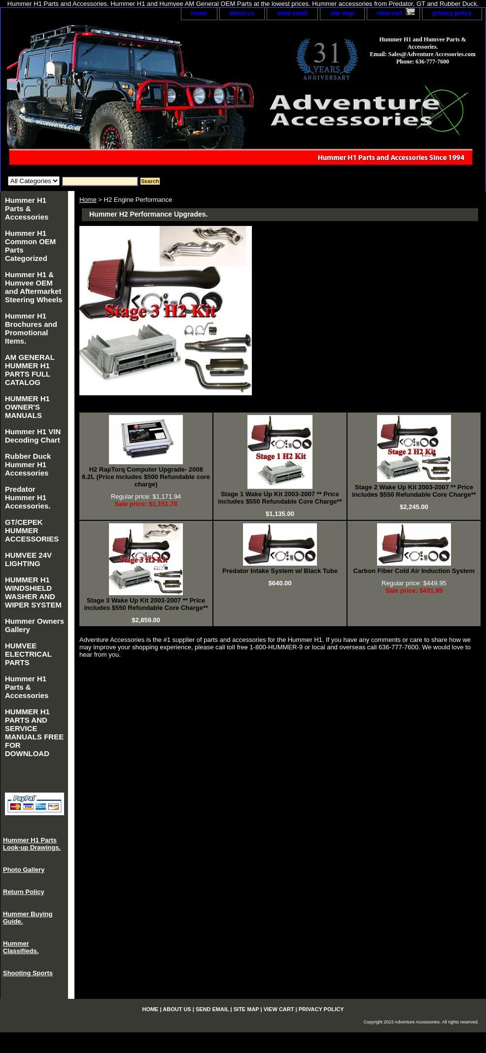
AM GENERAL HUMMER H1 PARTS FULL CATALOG (30, 369)
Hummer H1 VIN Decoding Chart (33, 435)
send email (292, 13)
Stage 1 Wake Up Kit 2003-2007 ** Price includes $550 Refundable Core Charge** (280, 497)
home (199, 13)
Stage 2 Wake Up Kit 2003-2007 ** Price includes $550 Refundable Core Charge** (414, 490)
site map (342, 13)
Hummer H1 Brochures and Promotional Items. (31, 328)
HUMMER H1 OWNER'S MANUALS (27, 406)
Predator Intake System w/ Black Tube (280, 570)
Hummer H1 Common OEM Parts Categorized (30, 245)
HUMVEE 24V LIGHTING (28, 559)
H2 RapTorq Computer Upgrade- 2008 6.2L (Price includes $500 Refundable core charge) (146, 477)
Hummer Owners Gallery (34, 625)
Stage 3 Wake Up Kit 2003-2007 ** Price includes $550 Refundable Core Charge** (146, 604)
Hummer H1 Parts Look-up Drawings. (32, 843)
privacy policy (452, 13)
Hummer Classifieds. (20, 947)
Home (88, 199)
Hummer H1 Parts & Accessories (26, 208)
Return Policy (23, 891)
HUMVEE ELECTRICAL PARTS (28, 654)
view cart (389, 13)
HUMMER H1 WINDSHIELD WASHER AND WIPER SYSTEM (33, 592)
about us (242, 13)
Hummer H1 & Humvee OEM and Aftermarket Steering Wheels (34, 287)
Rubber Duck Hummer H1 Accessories (28, 464)
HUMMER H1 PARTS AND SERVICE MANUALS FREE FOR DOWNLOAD (34, 732)
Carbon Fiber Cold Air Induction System (414, 570)
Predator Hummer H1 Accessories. (28, 497)
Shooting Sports (28, 973)
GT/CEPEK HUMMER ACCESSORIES (32, 530)
